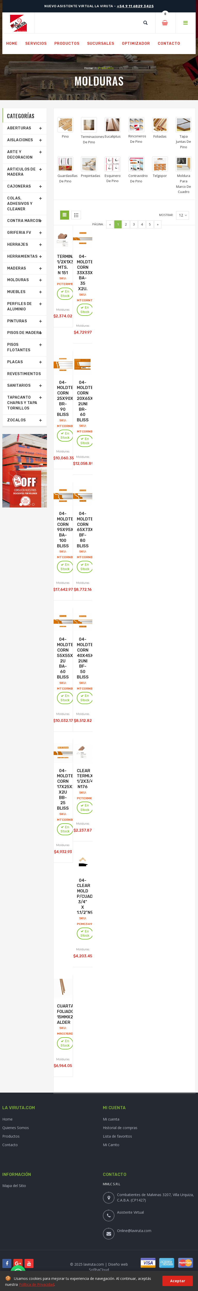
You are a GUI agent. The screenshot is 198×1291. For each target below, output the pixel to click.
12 (183, 215)
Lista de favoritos (117, 1136)
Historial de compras (120, 1127)
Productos (11, 1136)
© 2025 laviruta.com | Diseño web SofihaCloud (99, 1267)
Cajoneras (19, 186)
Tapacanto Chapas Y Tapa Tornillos (22, 403)
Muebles (16, 292)
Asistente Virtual (130, 1212)
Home (88, 68)
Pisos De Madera (24, 333)
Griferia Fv (19, 232)
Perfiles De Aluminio (19, 306)
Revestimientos (24, 374)
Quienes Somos (15, 1127)
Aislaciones (20, 140)
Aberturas (19, 128)
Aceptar (177, 1280)
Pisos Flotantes (18, 347)
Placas (15, 362)
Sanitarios (18, 385)
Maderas (16, 268)
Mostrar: (166, 215)
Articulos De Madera (21, 172)
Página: (98, 224)
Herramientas (22, 256)
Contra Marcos (24, 221)
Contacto (10, 1144)
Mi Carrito (111, 1144)
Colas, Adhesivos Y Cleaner (20, 203)
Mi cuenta (111, 1119)
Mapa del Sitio (14, 1185)
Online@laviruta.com (134, 1230)
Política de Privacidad (36, 1284)
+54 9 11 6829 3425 (135, 6)
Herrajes (17, 244)
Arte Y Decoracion (19, 155)
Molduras (18, 280)
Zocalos (16, 420)
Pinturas (17, 321)
